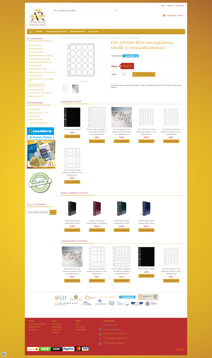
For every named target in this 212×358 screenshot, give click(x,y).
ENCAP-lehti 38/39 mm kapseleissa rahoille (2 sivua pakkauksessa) (171, 131)
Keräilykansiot (71, 37)
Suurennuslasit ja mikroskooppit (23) (36, 85)
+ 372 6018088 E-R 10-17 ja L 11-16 (115, 338)
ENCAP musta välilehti (72, 129)
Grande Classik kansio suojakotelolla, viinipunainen (97, 222)
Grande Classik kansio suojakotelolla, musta (72, 222)
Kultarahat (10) (35, 45)
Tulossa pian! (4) (35, 49)
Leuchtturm (33, 116)
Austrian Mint (34, 109)
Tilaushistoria (80, 327)
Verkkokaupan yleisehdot (56, 31)
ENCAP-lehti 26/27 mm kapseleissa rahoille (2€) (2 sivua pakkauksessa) (121, 131)
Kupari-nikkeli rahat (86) (39, 59)
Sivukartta (55, 332)
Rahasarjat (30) (35, 66)
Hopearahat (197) (35, 52)
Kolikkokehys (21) (36, 90)
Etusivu (63, 37)
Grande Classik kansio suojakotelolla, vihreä (122, 222)
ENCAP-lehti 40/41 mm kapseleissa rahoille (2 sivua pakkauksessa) (119, 37)
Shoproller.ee (180, 349)
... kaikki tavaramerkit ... (38, 123)
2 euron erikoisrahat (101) (40, 62)
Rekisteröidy (179, 6)
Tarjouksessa (56, 327)
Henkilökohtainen (77, 31)
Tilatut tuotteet (81, 329)
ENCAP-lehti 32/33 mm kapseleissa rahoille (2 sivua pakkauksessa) (146, 131)
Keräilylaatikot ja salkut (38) (41, 72)
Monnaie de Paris (35, 120)
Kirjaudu (170, 6)
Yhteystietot (93, 31)
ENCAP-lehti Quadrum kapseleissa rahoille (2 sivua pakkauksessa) (72, 172)
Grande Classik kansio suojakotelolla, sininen (146, 222)
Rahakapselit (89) (36, 76)
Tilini (77, 324)
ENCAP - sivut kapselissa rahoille (87, 37)
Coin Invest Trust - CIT (38, 113)
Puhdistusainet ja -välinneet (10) (41, 80)
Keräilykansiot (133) (37, 69)
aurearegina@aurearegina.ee (114, 343)
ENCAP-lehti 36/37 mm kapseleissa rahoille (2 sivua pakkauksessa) (171, 271)
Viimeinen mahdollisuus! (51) (40, 56)
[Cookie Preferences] (3, 354)
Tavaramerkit (56, 324)
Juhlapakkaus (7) (35, 96)
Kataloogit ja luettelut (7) (40, 93)
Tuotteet (39, 31)
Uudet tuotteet (57, 329)
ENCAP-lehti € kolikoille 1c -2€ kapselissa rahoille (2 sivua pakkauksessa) (97, 131)
